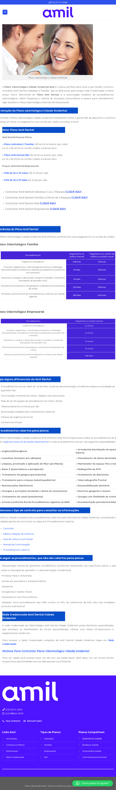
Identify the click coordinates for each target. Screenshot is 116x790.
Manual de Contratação (16, 544)
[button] (92, 783)
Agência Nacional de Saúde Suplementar (26, 442)
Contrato (8, 528)
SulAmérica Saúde (92, 738)
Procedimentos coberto (16, 550)
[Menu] (5, 12)
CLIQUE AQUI (73, 191)
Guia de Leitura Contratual (18, 539)
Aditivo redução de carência (18, 534)
